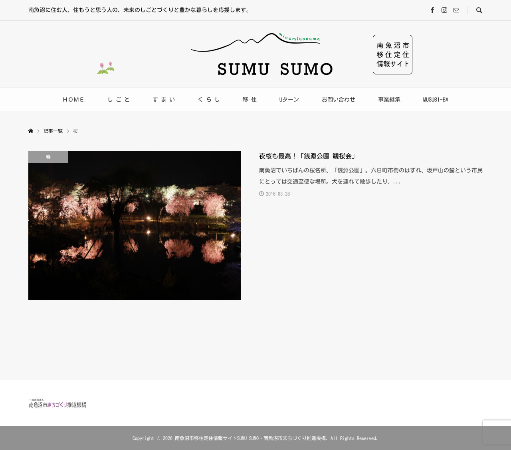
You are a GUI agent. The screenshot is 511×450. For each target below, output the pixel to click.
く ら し (209, 99)
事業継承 (389, 99)
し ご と (118, 99)
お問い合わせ (338, 99)
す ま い (164, 99)
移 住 (250, 99)
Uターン (289, 99)
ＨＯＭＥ (73, 99)
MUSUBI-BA (435, 99)
